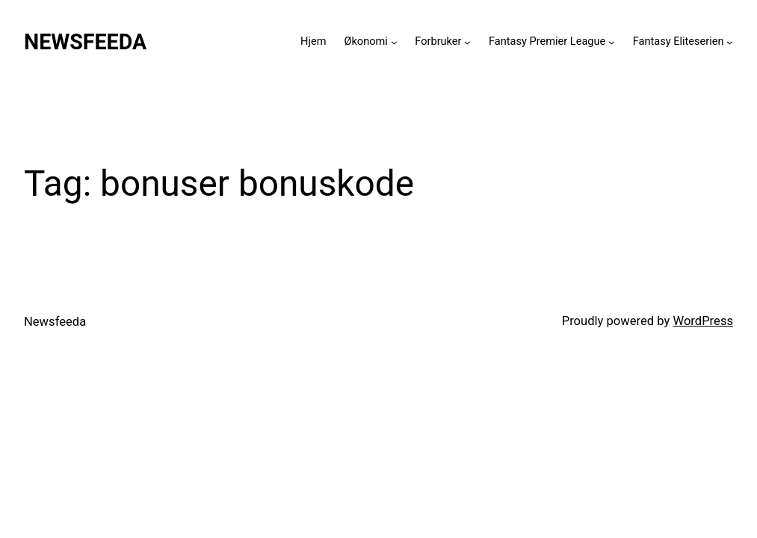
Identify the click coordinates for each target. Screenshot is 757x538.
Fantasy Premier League (547, 41)
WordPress (703, 321)
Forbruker (438, 41)
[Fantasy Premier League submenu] (611, 42)
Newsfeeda (85, 42)
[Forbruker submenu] (467, 42)
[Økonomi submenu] (394, 42)
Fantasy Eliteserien (678, 41)
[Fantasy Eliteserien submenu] (729, 42)
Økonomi (365, 41)
